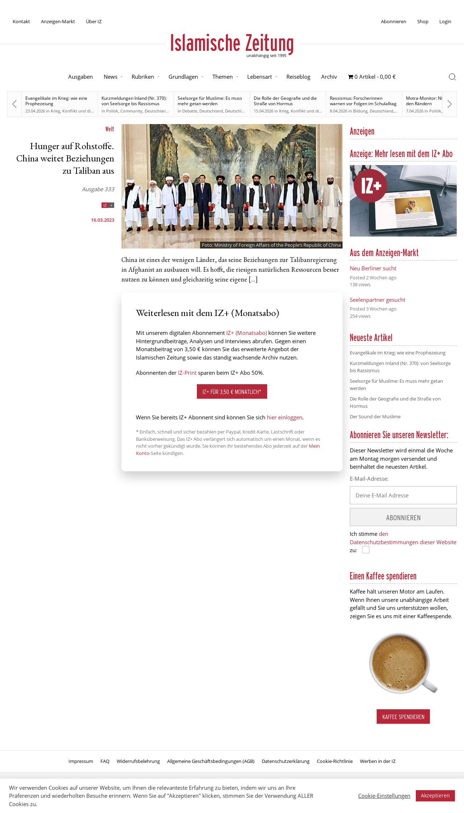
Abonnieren (393, 21)
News (110, 76)
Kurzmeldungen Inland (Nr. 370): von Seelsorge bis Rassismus (134, 101)
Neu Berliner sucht (373, 268)
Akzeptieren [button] (435, 795)
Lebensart (259, 76)
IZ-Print (187, 372)
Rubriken (143, 76)
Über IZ (94, 21)
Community (131, 111)
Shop (422, 21)
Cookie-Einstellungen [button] (384, 795)
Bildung (360, 111)
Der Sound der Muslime (375, 416)
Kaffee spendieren (403, 716)
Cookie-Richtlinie (335, 761)
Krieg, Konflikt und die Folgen (79, 111)
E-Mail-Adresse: (369, 478)
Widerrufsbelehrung (138, 761)
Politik (112, 111)
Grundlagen (183, 76)
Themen (222, 76)
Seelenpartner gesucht (377, 299)
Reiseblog (298, 76)
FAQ (104, 761)
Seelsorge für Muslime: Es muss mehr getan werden (210, 101)
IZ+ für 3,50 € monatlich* (232, 391)
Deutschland (156, 111)
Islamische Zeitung (232, 42)
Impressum (81, 761)
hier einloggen (284, 417)
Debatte (189, 111)
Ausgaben (80, 76)
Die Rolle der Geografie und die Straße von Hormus (285, 101)
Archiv (329, 76)
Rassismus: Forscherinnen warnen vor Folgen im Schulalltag (363, 101)
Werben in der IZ (377, 761)
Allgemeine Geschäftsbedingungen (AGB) (210, 761)
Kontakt (21, 21)
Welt (109, 129)
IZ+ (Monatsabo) (246, 332)
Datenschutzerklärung (286, 761)
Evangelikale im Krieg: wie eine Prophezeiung (56, 101)
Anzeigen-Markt (58, 21)
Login (445, 21)
